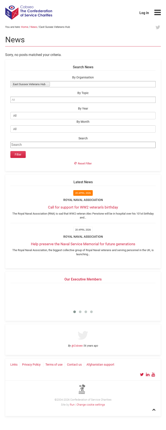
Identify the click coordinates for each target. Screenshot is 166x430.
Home (24, 27)
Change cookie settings (91, 404)
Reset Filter (85, 163)
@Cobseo (77, 345)
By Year (83, 108)
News (33, 27)
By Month (83, 122)
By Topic (83, 93)
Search (83, 138)
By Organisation (83, 77)
